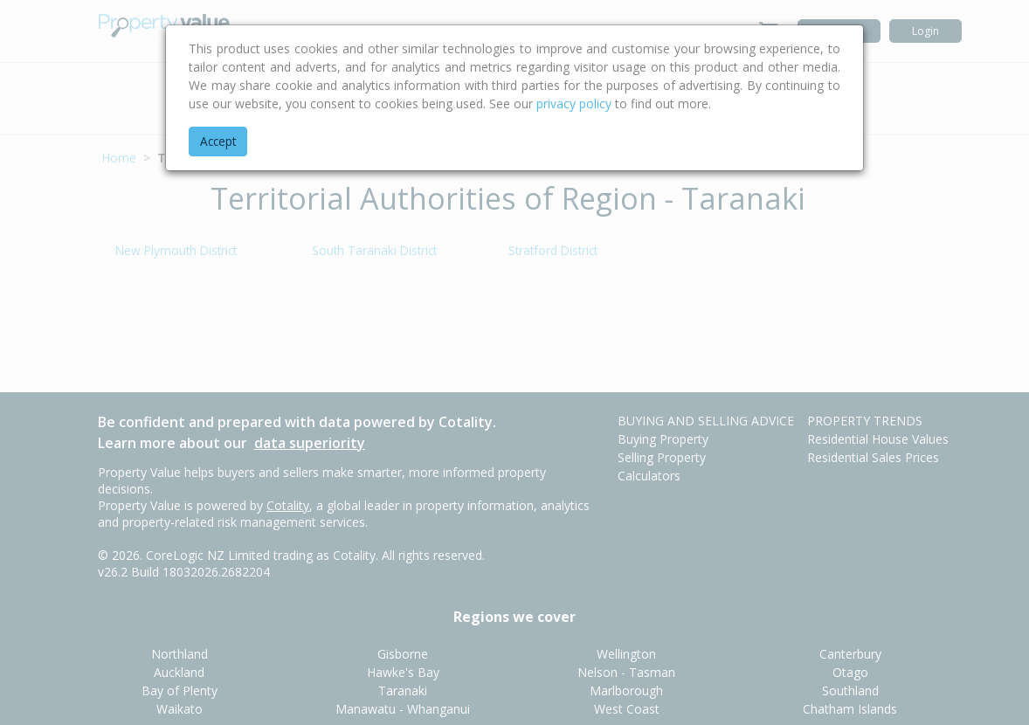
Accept (218, 141)
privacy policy (573, 103)
